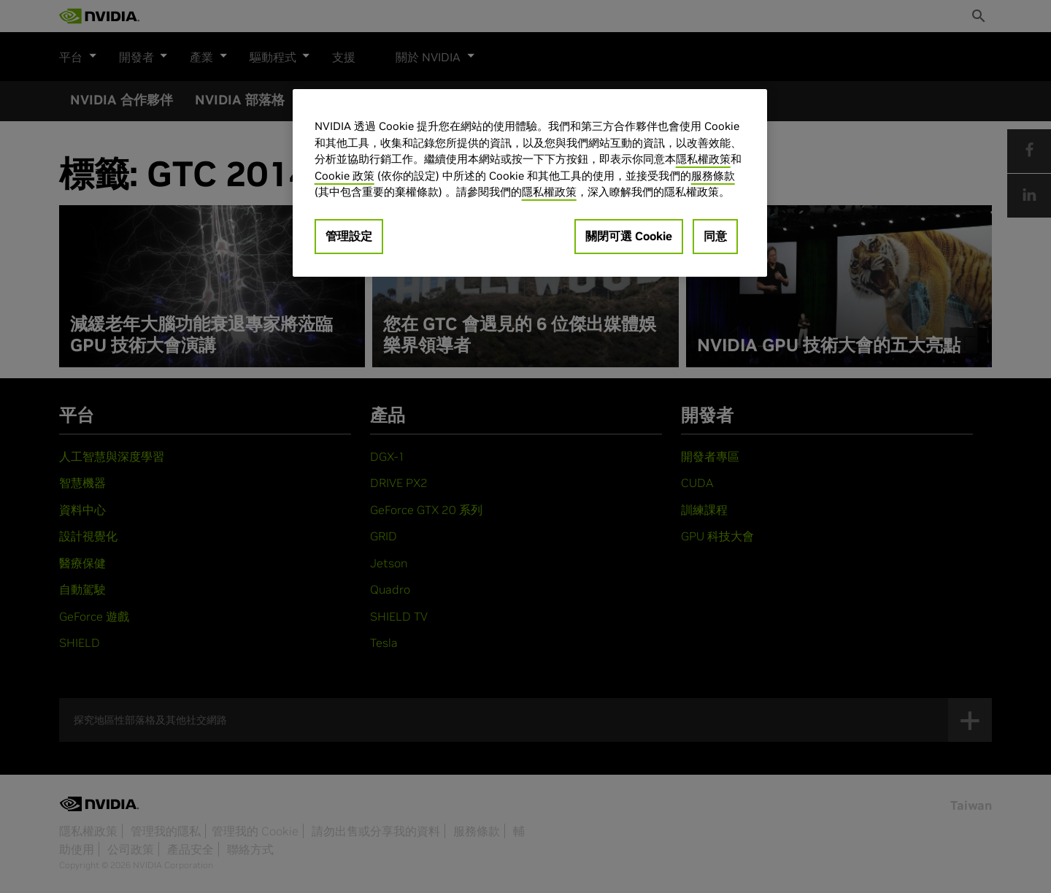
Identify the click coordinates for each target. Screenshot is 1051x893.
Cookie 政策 (344, 176)
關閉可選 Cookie (628, 236)
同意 (715, 236)
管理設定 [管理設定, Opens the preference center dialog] (349, 236)
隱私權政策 (703, 159)
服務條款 (713, 176)
